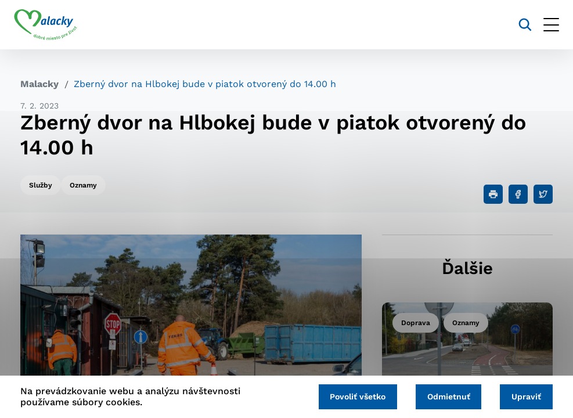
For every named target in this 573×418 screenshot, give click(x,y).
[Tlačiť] (493, 194)
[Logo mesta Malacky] (52, 25)
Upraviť (525, 396)
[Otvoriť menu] (545, 24)
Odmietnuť (444, 396)
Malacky (39, 83)
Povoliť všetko (351, 396)
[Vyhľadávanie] (518, 24)
